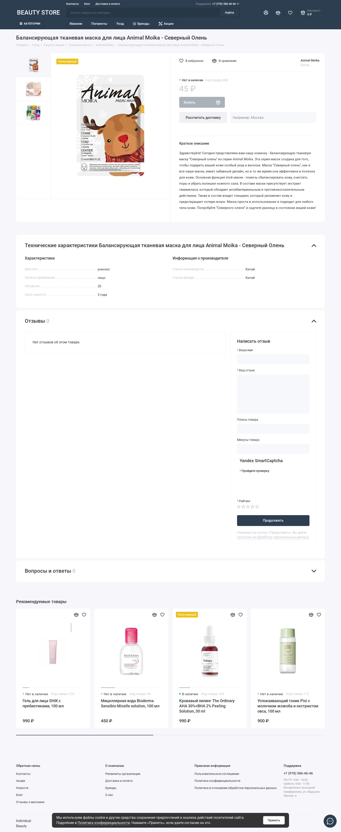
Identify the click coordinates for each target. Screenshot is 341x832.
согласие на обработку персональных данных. (273, 537)
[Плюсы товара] (273, 429)
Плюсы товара (247, 419)
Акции (166, 24)
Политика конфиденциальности (104, 823)
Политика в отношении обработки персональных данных (235, 788)
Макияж (76, 24)
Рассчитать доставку (203, 118)
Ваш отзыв (247, 370)
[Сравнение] (278, 13)
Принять (274, 820)
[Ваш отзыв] (273, 394)
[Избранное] (290, 13)
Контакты (72, 3)
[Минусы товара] (273, 449)
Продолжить (273, 520)
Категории (30, 23)
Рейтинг (245, 501)
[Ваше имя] (273, 359)
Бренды (141, 24)
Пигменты (99, 24)
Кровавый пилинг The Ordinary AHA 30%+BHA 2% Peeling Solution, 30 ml (207, 705)
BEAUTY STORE (38, 12)
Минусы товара (248, 440)
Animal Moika (310, 60)
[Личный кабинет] (266, 13)
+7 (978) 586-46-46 (217, 4)
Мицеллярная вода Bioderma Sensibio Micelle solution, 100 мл (130, 703)
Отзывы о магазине (30, 802)
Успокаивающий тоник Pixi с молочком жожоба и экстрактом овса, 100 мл (287, 705)
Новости (22, 788)
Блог (87, 3)
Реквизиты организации (122, 774)
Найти (229, 12)
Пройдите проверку (255, 471)
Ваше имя (246, 350)
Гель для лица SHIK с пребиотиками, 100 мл (43, 703)
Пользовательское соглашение (216, 774)
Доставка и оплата (107, 3)
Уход (120, 24)
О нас (109, 795)
